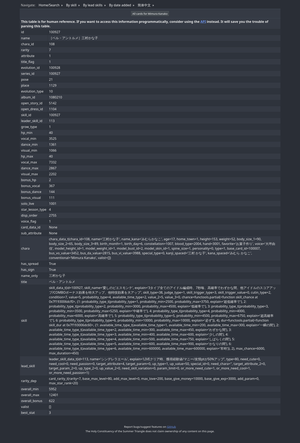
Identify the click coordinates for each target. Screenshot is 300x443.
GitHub (171, 427)
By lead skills (92, 5)
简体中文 (144, 5)
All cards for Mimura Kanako (149, 13)
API (203, 21)
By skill (71, 5)
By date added (120, 5)
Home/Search (49, 5)
